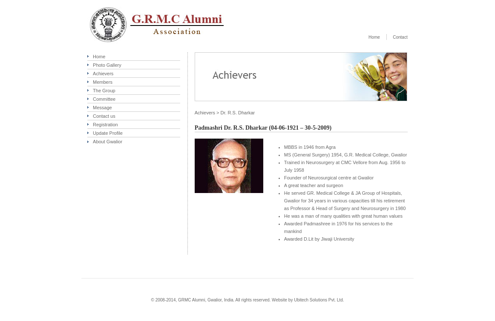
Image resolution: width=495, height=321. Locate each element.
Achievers (103, 73)
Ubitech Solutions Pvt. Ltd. (319, 300)
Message (102, 107)
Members (102, 82)
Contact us (104, 116)
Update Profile (108, 133)
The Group (104, 90)
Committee (104, 99)
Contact (400, 37)
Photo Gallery (107, 65)
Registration (105, 124)
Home (374, 37)
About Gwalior (107, 141)
